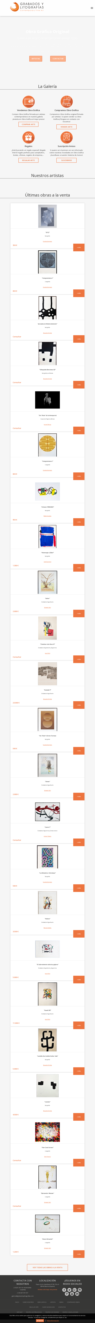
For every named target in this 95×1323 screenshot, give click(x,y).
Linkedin (77, 1297)
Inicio (17, 1306)
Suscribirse (66, 163)
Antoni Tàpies (47, 840)
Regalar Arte (28, 163)
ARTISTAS (35, 58)
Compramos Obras (73, 1306)
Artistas (53, 1306)
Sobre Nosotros (28, 1306)
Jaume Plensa (47, 428)
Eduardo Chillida (47, 336)
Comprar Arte (28, 125)
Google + (75, 1293)
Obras (61, 1306)
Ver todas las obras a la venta (47, 1270)
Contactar (62, 1310)
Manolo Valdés (47, 931)
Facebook (64, 1293)
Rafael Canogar (47, 519)
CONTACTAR (58, 58)
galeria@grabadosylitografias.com (22, 1299)
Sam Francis (47, 1160)
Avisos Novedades (48, 1310)
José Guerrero (47, 565)
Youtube (72, 1297)
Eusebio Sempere (47, 245)
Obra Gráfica (42, 1306)
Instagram (80, 1293)
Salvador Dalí (47, 611)
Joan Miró (47, 657)
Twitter (69, 1293)
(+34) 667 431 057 (22, 1296)
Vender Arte (66, 127)
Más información (53, 1320)
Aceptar (39, 1320)
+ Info (79, 251)
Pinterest (67, 1297)
